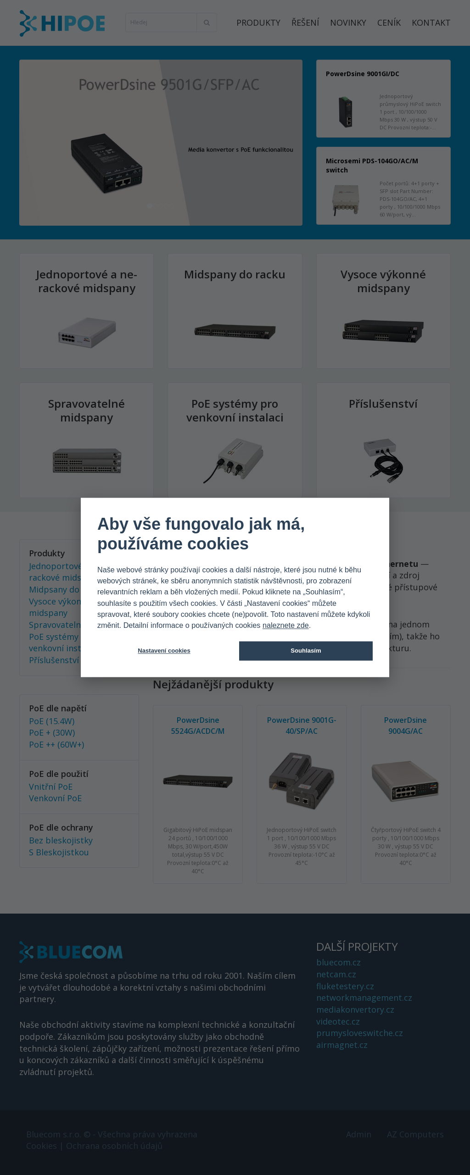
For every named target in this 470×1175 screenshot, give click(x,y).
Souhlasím (306, 651)
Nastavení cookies (164, 651)
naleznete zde (286, 625)
